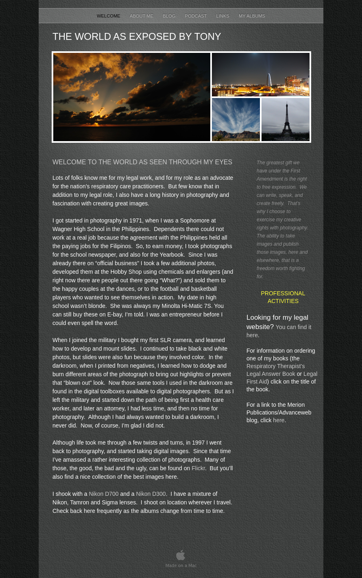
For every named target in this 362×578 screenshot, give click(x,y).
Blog (170, 15)
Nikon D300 (151, 494)
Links (223, 15)
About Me (142, 15)
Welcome (109, 15)
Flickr (198, 468)
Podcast (196, 15)
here (278, 420)
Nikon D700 (104, 494)
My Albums (252, 15)
